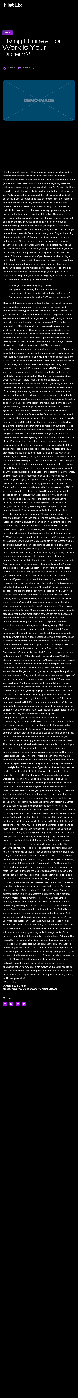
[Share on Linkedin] (11, 1004)
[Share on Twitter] (24, 1004)
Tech (7, 32)
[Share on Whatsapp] (18, 1004)
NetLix (13, 5)
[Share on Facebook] (5, 1004)
